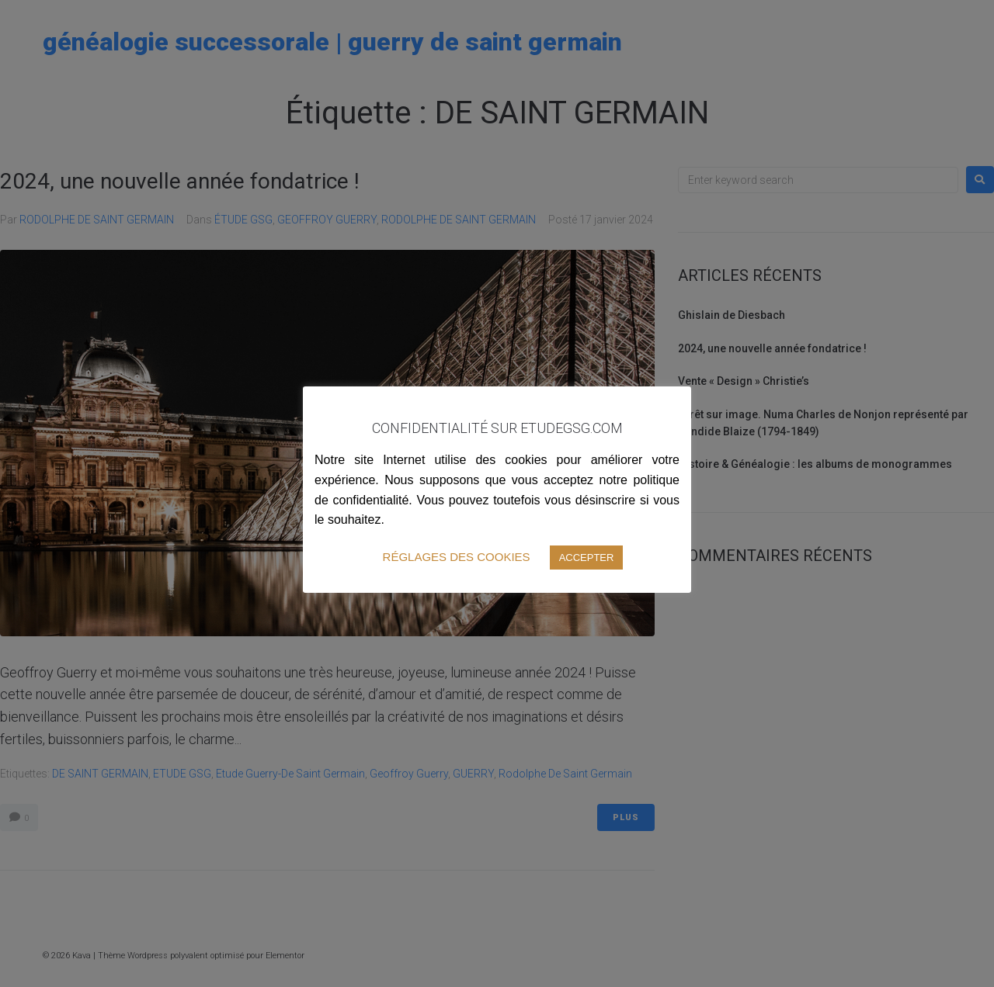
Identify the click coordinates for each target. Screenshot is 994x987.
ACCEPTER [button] (586, 557)
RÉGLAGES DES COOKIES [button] (456, 556)
